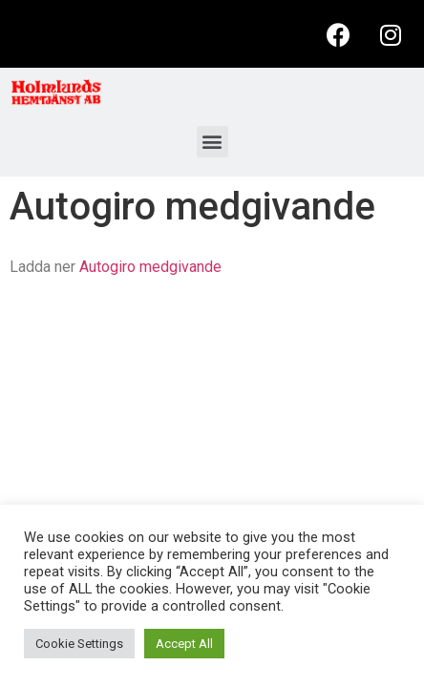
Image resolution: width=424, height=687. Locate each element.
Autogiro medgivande (150, 267)
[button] (212, 141)
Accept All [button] (184, 643)
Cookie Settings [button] (79, 643)
